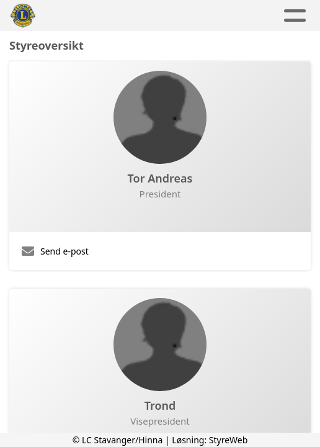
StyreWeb (228, 440)
